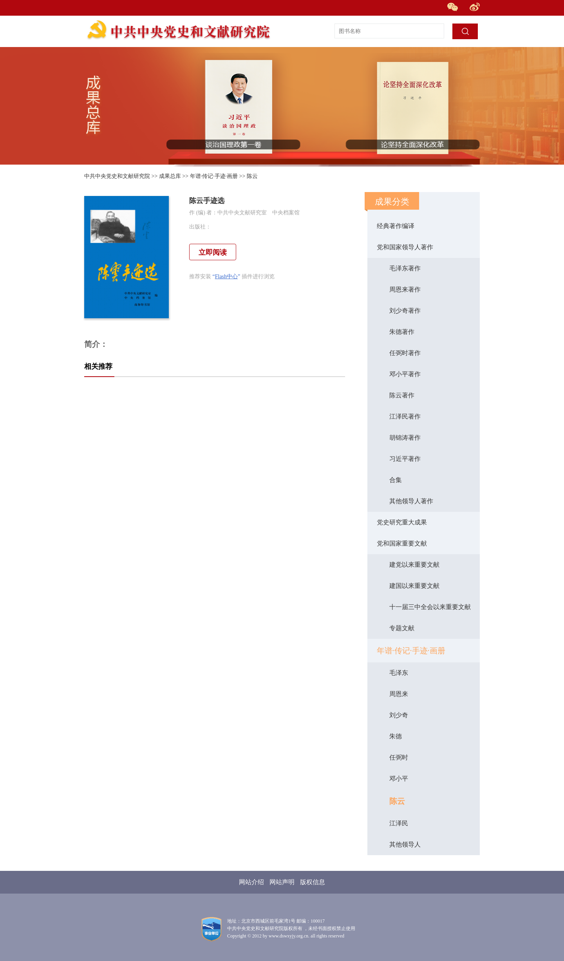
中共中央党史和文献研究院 (117, 176)
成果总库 (170, 176)
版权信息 (312, 882)
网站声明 (282, 882)
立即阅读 (213, 252)
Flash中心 (226, 276)
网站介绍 (251, 882)
